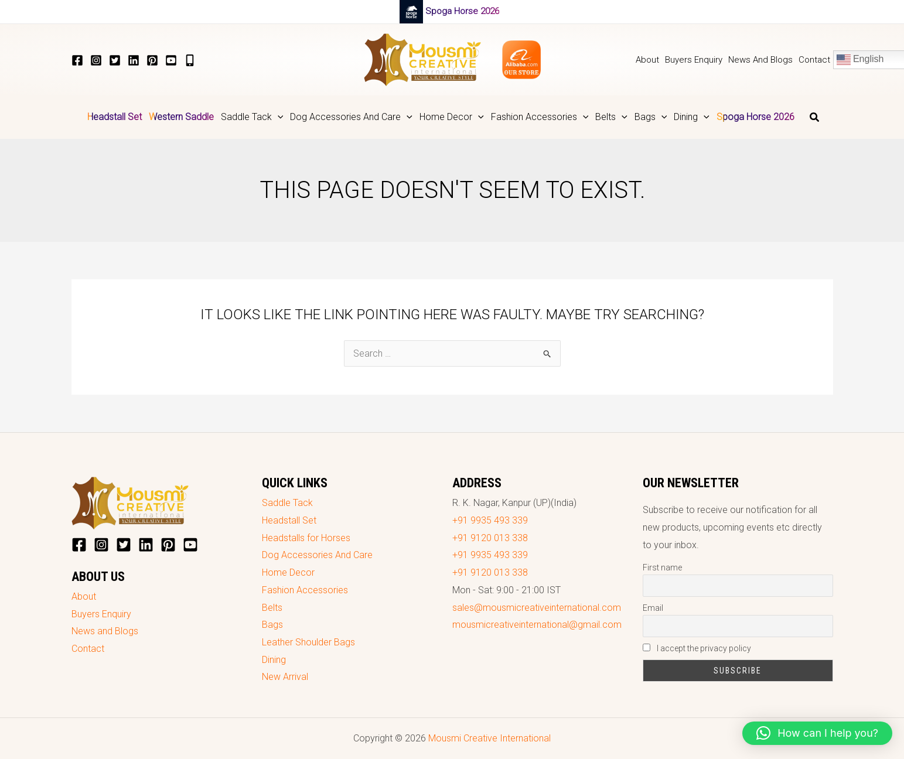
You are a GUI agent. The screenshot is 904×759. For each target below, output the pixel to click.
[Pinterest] (152, 60)
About (83, 596)
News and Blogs (104, 631)
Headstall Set (289, 520)
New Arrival (285, 676)
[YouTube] (171, 60)
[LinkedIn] (133, 60)
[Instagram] (96, 60)
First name (662, 567)
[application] (278, 117)
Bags (272, 624)
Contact (87, 648)
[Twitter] (115, 60)
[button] (252, 117)
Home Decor (288, 572)
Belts (272, 607)
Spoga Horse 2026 (462, 11)
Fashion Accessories (305, 590)
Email (653, 608)
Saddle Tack (287, 502)
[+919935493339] (190, 60)
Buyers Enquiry (101, 614)
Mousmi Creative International (489, 738)
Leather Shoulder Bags (308, 642)
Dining (274, 659)
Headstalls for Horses (306, 537)
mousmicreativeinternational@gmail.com (537, 624)
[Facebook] (77, 60)
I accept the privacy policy (697, 648)
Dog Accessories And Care (317, 554)
